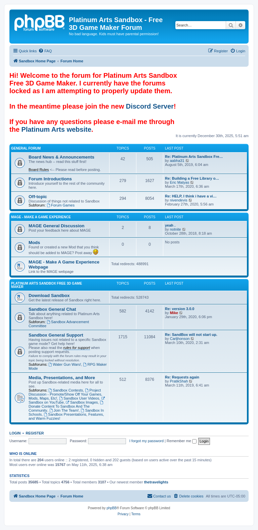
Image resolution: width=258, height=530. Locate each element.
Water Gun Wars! (64, 364)
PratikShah (179, 381)
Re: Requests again (182, 377)
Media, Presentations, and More (62, 377)
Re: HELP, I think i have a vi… (191, 196)
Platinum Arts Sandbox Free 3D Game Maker (46, 285)
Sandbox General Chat (52, 309)
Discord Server (150, 106)
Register (35, 433)
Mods (34, 242)
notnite (175, 229)
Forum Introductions (50, 178)
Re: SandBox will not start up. (191, 335)
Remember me (182, 441)
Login (14, 433)
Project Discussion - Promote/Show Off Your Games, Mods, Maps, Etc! (65, 394)
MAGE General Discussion (56, 225)
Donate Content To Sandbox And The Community (66, 406)
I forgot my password (146, 441)
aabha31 (177, 161)
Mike (174, 313)
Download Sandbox (49, 295)
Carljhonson (180, 339)
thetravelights (156, 482)
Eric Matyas (179, 182)
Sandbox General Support (56, 335)
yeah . (170, 225)
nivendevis (178, 200)
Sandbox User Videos (79, 398)
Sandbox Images (82, 402)
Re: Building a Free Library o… (192, 178)
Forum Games (61, 205)
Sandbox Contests (65, 390)
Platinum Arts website (56, 129)
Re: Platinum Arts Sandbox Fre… (194, 157)
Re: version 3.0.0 (179, 309)
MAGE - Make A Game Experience (41, 217)
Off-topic (38, 196)
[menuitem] (45, 51)
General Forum (26, 148)
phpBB (111, 508)
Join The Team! (64, 410)
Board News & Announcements (61, 157)
